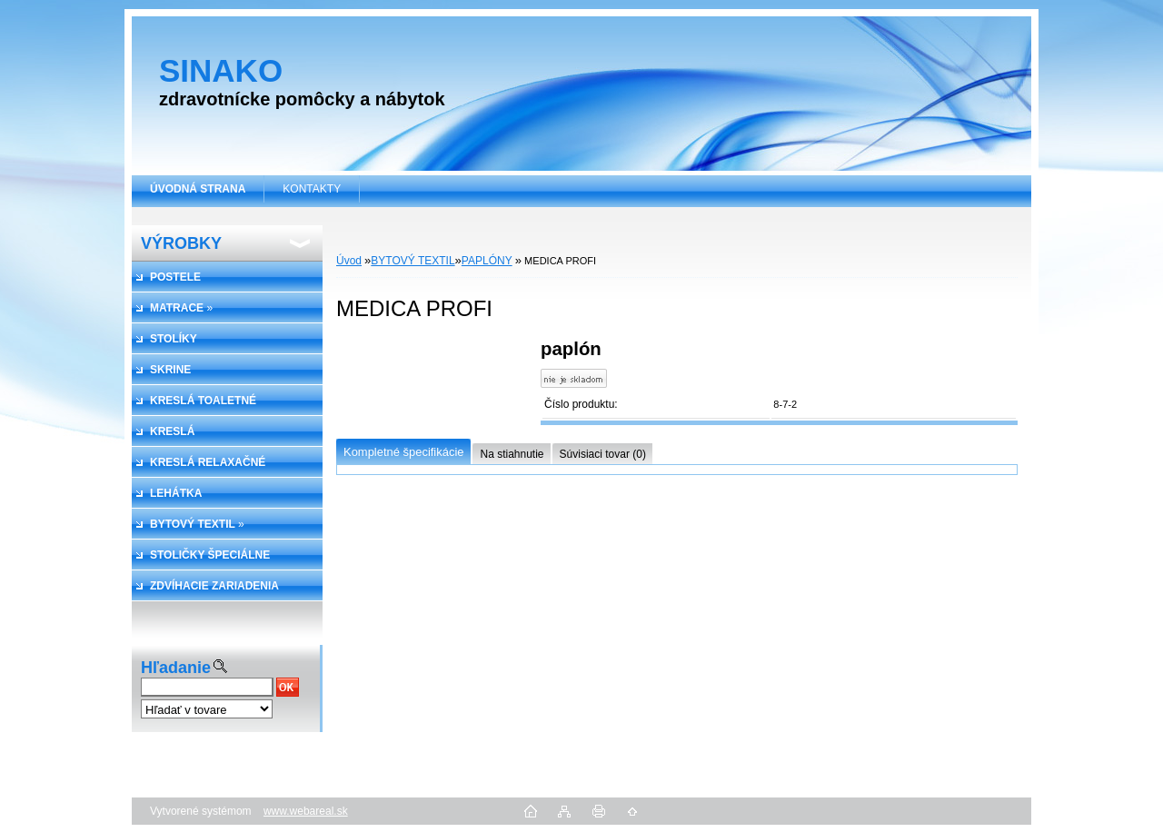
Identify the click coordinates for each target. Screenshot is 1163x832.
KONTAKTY (312, 189)
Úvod (349, 260)
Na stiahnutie (511, 454)
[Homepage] (198, 189)
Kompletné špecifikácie (403, 452)
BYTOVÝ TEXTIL (412, 260)
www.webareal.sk (305, 811)
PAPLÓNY (487, 260)
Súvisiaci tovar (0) (603, 454)
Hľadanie (176, 668)
